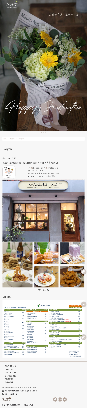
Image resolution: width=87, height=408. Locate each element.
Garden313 (11, 375)
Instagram (53, 167)
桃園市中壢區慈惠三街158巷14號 (20, 387)
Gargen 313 (23, 139)
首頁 (5, 139)
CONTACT (10, 369)
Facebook (38, 167)
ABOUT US (10, 366)
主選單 (12, 139)
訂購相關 (9, 379)
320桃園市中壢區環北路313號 (45, 173)
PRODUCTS (10, 372)
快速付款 (9, 382)
